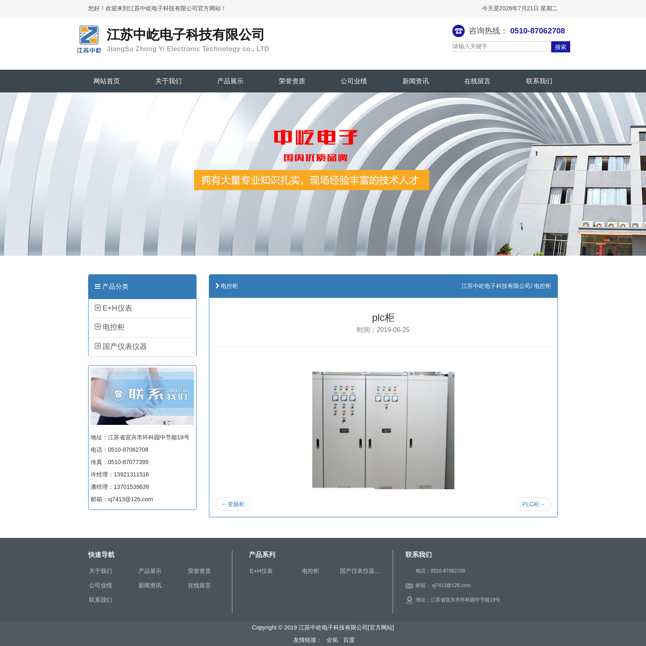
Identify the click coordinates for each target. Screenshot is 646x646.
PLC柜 (533, 504)
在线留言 (477, 81)
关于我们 (168, 81)
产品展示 (230, 81)
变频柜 (233, 504)
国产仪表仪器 (121, 346)
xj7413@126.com (451, 585)
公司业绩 (354, 81)
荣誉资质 (292, 81)
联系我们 (539, 81)
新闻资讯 (416, 81)
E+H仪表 (113, 308)
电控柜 (110, 327)
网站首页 (107, 81)
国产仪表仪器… (360, 571)
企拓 (332, 640)
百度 (347, 640)
